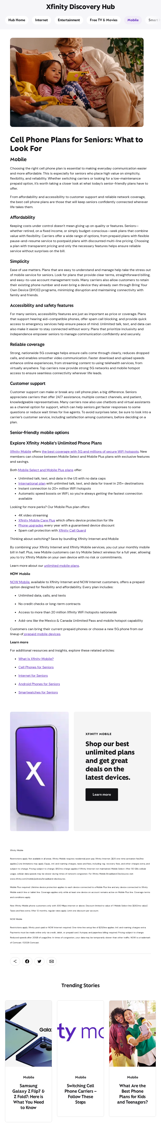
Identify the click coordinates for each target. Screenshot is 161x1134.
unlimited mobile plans (61, 565)
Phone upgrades (30, 525)
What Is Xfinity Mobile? (36, 659)
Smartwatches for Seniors (38, 692)
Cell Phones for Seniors (36, 667)
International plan (31, 483)
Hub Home (16, 20)
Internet (41, 20)
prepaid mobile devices (41, 634)
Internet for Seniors (33, 675)
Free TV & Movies (103, 20)
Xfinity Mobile (20, 451)
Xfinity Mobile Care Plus (36, 520)
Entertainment (69, 20)
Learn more (102, 794)
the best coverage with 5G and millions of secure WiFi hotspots (90, 451)
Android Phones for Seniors (39, 684)
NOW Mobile (20, 582)
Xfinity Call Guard (72, 530)
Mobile (133, 20)
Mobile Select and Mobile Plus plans (45, 470)
